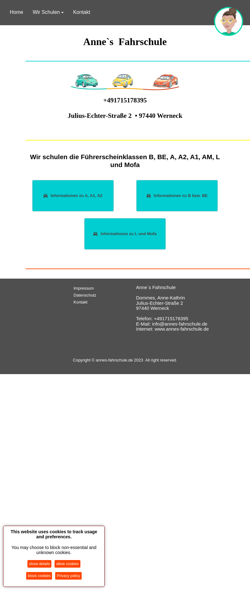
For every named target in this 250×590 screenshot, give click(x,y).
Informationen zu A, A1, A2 (73, 195)
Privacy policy (68, 576)
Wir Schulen (48, 12)
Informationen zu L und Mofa (124, 233)
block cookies (39, 576)
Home (16, 12)
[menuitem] (93, 288)
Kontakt (81, 12)
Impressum (83, 288)
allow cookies (67, 564)
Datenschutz (84, 295)
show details (39, 564)
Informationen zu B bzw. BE (177, 195)
